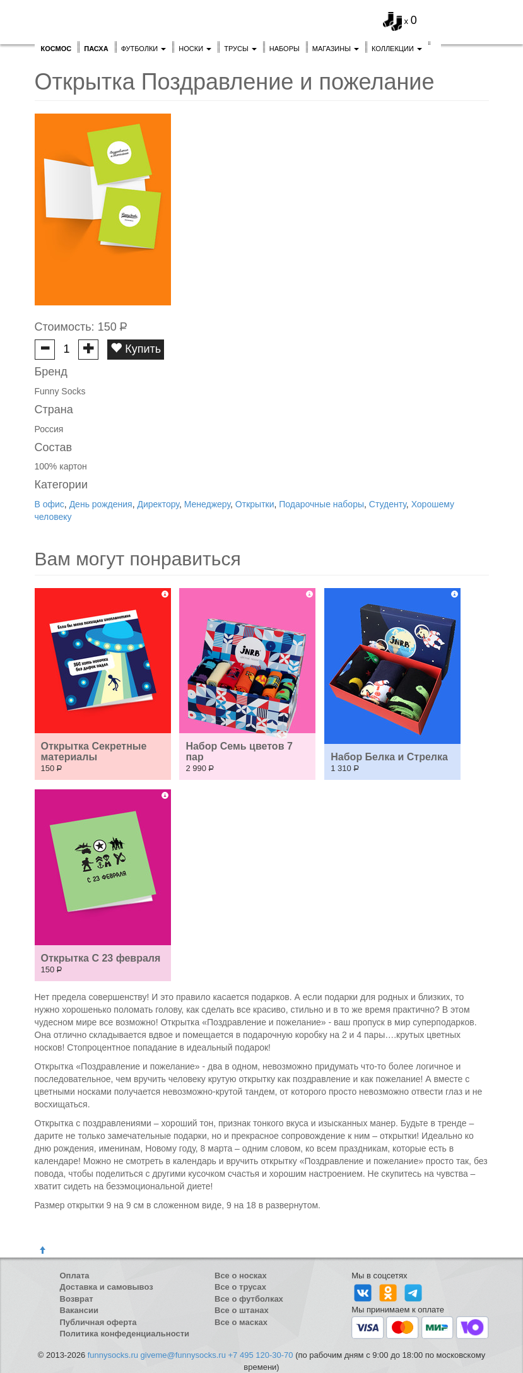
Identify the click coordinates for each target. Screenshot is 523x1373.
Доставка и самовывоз (106, 1287)
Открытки (254, 504)
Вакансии (79, 1310)
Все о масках (240, 1322)
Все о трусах (240, 1287)
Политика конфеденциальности (125, 1333)
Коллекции (397, 48)
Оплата (75, 1275)
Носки (195, 48)
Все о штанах (241, 1310)
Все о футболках (248, 1299)
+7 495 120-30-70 (260, 1355)
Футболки (144, 48)
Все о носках (240, 1275)
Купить (135, 348)
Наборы (284, 48)
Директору (158, 504)
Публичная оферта (98, 1322)
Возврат (76, 1299)
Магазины (335, 48)
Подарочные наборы (321, 504)
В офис (49, 504)
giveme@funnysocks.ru (183, 1355)
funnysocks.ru (113, 1355)
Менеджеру (207, 504)
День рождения (100, 504)
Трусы (240, 48)
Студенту (387, 504)
